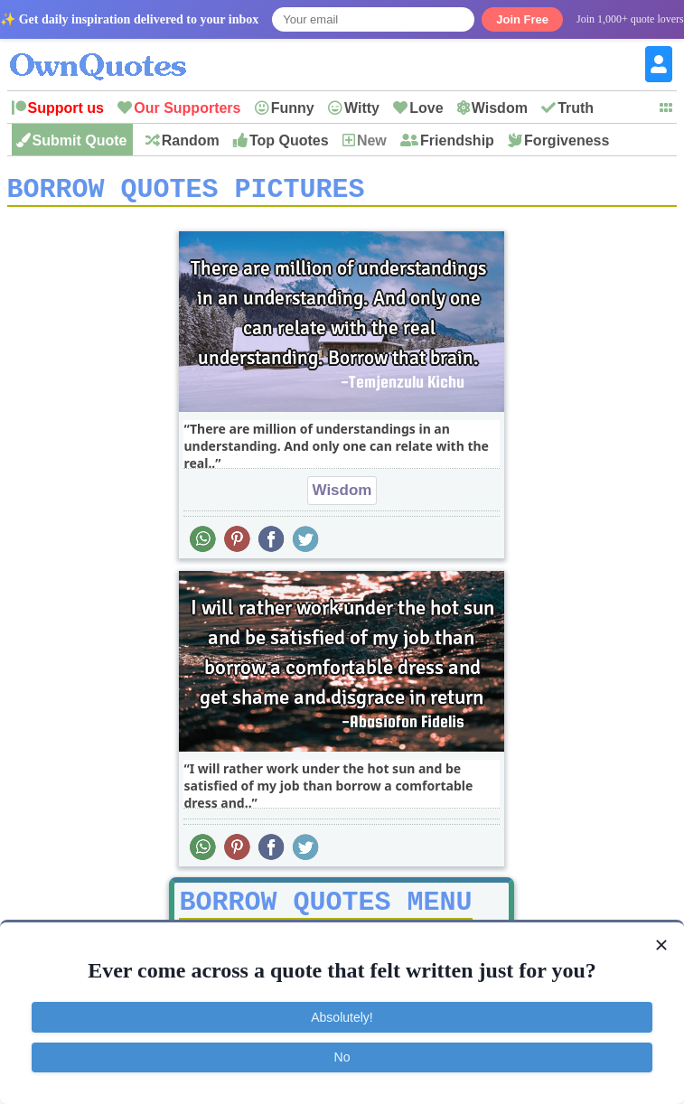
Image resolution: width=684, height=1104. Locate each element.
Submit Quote (80, 140)
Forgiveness (566, 140)
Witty (361, 108)
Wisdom (500, 108)
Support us (66, 108)
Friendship (457, 140)
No (342, 1057)
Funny (292, 108)
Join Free (522, 19)
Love (426, 108)
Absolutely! (341, 1017)
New (372, 140)
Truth (576, 108)
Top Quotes (289, 140)
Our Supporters (187, 108)
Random (191, 140)
